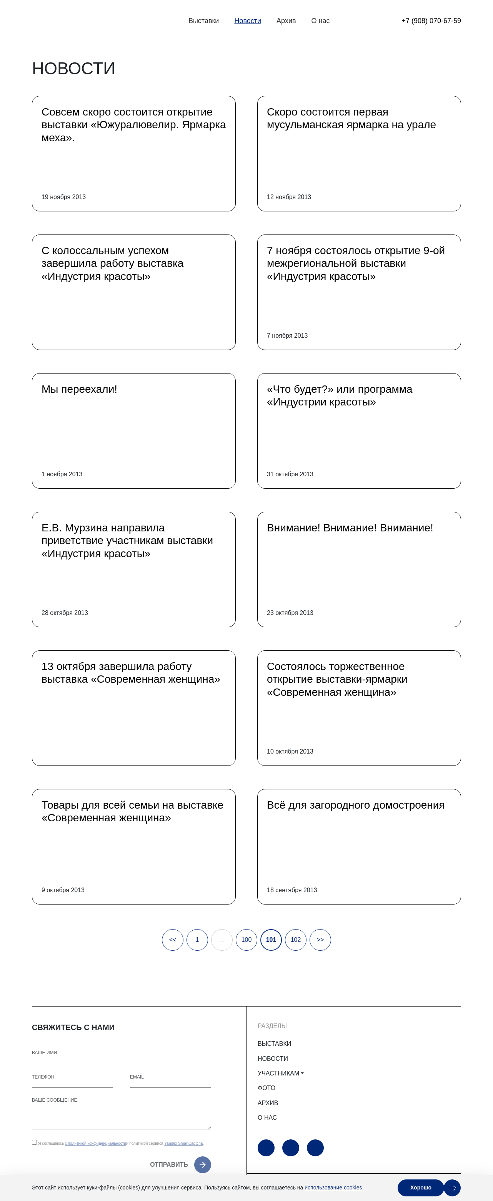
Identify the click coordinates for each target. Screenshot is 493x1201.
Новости (247, 21)
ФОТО (266, 1088)
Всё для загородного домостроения (356, 805)
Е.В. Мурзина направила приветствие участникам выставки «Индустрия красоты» (127, 540)
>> (320, 939)
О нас (320, 21)
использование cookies (333, 1187)
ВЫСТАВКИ (274, 1043)
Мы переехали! (79, 389)
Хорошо (420, 1187)
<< (173, 939)
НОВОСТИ (273, 1058)
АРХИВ (268, 1103)
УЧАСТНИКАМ (278, 1073)
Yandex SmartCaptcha (183, 1143)
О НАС (267, 1117)
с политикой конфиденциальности (95, 1143)
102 (296, 939)
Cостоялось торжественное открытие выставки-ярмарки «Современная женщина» (337, 679)
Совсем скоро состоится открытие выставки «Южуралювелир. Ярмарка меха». (134, 125)
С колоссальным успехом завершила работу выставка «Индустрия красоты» (112, 263)
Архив (286, 21)
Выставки (203, 21)
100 (247, 939)
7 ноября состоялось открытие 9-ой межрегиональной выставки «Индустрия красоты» (356, 263)
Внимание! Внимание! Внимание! (350, 528)
